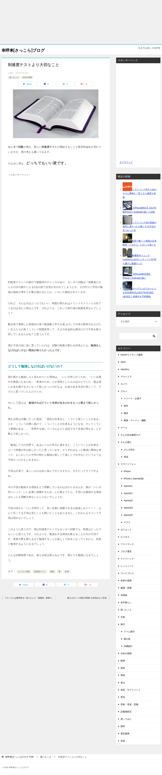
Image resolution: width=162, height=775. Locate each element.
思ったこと (14, 77)
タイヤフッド (126, 162)
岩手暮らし (126, 602)
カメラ (124, 384)
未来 (67, 571)
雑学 (123, 726)
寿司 (126, 406)
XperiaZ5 (128, 515)
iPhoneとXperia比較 (134, 478)
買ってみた (126, 719)
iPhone (127, 471)
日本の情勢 (27, 77)
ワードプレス (127, 573)
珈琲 (126, 413)
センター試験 (24, 571)
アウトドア (126, 376)
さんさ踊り (126, 442)
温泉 (123, 668)
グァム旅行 (129, 631)
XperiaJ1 (128, 486)
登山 (123, 682)
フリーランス (127, 544)
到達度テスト (40, 571)
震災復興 (125, 733)
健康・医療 (126, 588)
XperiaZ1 (128, 493)
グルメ (124, 391)
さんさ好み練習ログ (130, 435)
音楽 (123, 741)
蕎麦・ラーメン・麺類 (135, 420)
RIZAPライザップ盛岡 (132, 355)
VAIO (123, 362)
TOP (19, 757)
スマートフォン (128, 464)
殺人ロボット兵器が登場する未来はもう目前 (87, 598)
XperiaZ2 (128, 500)
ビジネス (125, 537)
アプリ (127, 522)
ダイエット (126, 529)
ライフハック (127, 558)
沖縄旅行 (128, 646)
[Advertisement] (81, 22)
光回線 (124, 595)
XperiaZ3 (128, 507)
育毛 (123, 697)
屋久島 (127, 639)
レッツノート (127, 566)
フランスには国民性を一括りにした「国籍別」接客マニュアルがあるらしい (30, 598)
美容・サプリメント (130, 690)
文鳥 (123, 617)
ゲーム (124, 427)
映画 (123, 660)
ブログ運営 (126, 551)
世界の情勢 (126, 580)
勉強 (52, 571)
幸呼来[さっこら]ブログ (27, 49)
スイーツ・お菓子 (132, 398)
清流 (126, 457)
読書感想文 (126, 711)
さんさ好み (129, 449)
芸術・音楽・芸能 (129, 704)
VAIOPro (125, 369)
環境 (123, 675)
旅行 (123, 624)
